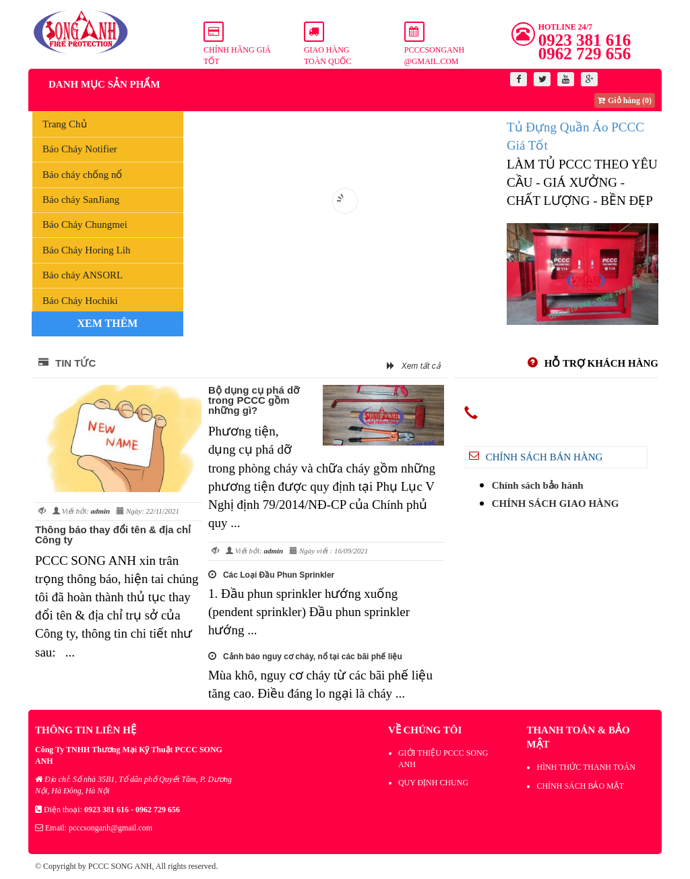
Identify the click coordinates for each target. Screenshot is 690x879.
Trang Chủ (64, 124)
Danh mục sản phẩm (104, 84)
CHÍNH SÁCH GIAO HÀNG (555, 503)
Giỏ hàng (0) (625, 100)
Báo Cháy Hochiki (80, 300)
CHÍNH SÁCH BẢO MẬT (580, 786)
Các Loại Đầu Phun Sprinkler (271, 575)
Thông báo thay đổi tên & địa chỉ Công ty (113, 534)
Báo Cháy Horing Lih (86, 250)
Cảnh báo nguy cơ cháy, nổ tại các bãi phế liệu (305, 656)
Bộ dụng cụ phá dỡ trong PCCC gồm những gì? (253, 400)
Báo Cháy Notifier (79, 149)
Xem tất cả (414, 366)
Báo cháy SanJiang (80, 199)
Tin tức (67, 363)
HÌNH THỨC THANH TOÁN (585, 767)
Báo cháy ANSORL (82, 275)
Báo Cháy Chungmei (84, 224)
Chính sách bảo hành (538, 485)
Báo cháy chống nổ (82, 174)
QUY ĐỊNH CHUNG (433, 782)
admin (100, 511)
